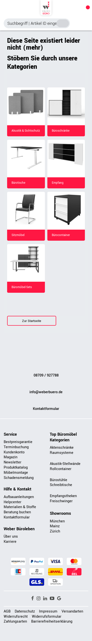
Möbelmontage (16, 472)
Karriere (10, 541)
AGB (7, 611)
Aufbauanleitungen (19, 497)
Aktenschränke (62, 447)
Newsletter (12, 462)
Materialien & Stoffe (20, 507)
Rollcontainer (60, 469)
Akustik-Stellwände (65, 463)
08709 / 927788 (46, 375)
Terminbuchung (16, 447)
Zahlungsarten (15, 621)
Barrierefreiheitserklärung (51, 621)
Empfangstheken (63, 496)
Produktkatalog (16, 467)
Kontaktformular (46, 408)
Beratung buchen (17, 512)
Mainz (55, 526)
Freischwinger (61, 501)
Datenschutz (25, 611)
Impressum (48, 611)
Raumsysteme (61, 452)
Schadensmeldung (19, 477)
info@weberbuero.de (46, 392)
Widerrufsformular (46, 616)
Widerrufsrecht (16, 616)
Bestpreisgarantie (18, 442)
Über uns (11, 536)
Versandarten (72, 611)
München (57, 521)
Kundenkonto (14, 452)
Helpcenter (12, 502)
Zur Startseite (31, 321)
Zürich (55, 531)
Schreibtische (61, 485)
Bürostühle (58, 480)
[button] (32, 598)
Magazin (10, 457)
